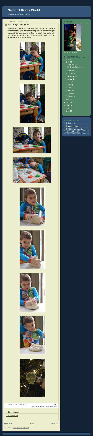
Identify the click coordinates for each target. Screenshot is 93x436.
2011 (68, 102)
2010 (68, 105)
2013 (68, 62)
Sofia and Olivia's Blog (72, 132)
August (70, 79)
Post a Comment (12, 416)
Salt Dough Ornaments (75, 67)
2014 (68, 59)
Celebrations (40, 406)
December (71, 64)
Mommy (54, 406)
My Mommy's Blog (71, 126)
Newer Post (8, 423)
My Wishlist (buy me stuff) (74, 129)
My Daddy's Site (70, 123)
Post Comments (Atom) (21, 428)
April (69, 87)
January (70, 96)
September (71, 76)
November (71, 70)
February (71, 93)
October (70, 73)
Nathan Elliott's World (24, 10)
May (69, 85)
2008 (68, 111)
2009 (68, 108)
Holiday (48, 406)
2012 (68, 100)
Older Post (55, 423)
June (69, 82)
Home (32, 423)
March (70, 90)
